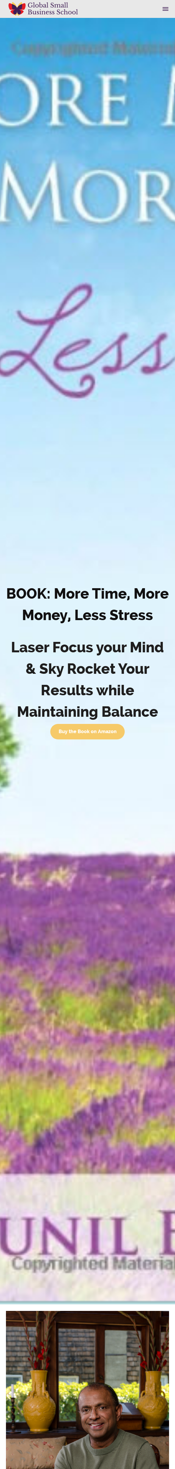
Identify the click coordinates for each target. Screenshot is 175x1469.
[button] (165, 9)
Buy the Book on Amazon (88, 731)
